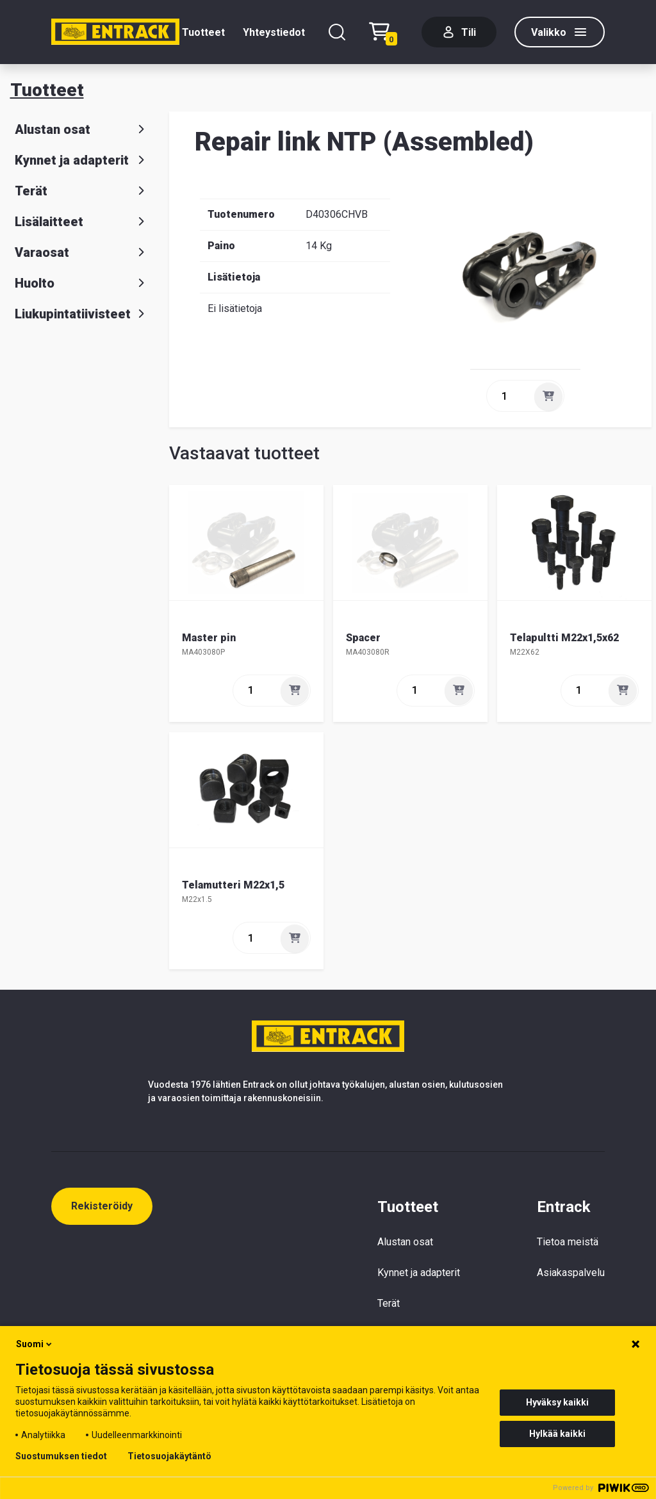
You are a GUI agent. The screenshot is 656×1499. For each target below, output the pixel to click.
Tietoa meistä (567, 1242)
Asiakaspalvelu (571, 1272)
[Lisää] (548, 396)
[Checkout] (386, 32)
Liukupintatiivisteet (82, 314)
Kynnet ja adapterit (82, 160)
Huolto (82, 283)
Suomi (35, 1344)
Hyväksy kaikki (557, 1402)
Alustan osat (82, 129)
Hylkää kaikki (557, 1434)
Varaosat (82, 252)
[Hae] (337, 32)
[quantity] (509, 396)
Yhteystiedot (274, 32)
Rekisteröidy (102, 1206)
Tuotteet (203, 32)
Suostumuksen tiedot (61, 1456)
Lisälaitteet (82, 221)
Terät (82, 191)
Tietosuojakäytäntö (169, 1456)
